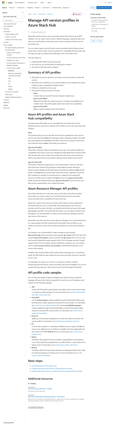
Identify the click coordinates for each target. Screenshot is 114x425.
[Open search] (105, 2)
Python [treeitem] (10, 86)
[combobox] (14, 16)
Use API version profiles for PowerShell (46, 305)
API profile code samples (98, 28)
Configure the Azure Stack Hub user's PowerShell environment (52, 368)
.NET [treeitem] (9, 78)
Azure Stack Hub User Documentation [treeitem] (10, 25)
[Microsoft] (3, 2)
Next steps (94, 31)
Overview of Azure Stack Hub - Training (39, 389)
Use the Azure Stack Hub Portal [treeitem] (16, 58)
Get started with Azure (104, 7)
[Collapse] (23, 12)
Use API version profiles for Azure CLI (67, 321)
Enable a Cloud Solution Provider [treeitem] (13, 54)
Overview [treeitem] (11, 71)
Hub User (50, 14)
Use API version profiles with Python (66, 345)
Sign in (110, 2)
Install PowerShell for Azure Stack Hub (44, 366)
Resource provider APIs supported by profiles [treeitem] (15, 74)
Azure (35, 14)
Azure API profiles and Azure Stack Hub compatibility (99, 21)
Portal (93, 7)
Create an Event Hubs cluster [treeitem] (13, 39)
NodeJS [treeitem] (10, 89)
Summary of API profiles (98, 17)
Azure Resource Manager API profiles (99, 25)
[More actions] (84, 14)
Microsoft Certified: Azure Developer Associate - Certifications (46, 396)
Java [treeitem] (9, 81)
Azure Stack (42, 14)
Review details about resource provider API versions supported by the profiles (57, 371)
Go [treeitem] (9, 84)
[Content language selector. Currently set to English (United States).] (10, 422)
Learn (29, 14)
